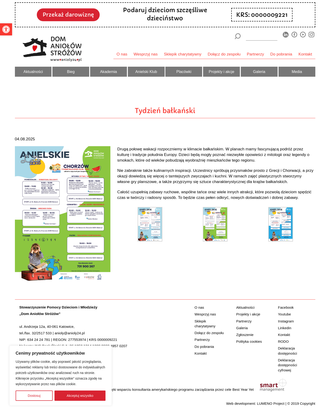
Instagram (286, 321)
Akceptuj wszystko (80, 396)
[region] (60, 376)
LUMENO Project (270, 403)
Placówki (183, 71)
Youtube (284, 314)
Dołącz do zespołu (224, 54)
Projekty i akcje (221, 71)
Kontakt (305, 54)
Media (297, 71)
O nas (122, 54)
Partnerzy (255, 54)
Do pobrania (281, 54)
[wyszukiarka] (261, 36)
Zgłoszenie (244, 335)
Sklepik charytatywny (182, 54)
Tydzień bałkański (165, 110)
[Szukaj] (237, 36)
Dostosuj (34, 396)
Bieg (71, 71)
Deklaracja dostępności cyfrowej (287, 365)
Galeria (259, 71)
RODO (283, 341)
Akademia (108, 71)
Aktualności (33, 71)
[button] (6, 29)
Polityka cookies (249, 341)
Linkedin (284, 328)
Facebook (286, 307)
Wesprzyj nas (146, 54)
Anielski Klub (146, 71)
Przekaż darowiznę (68, 14)
